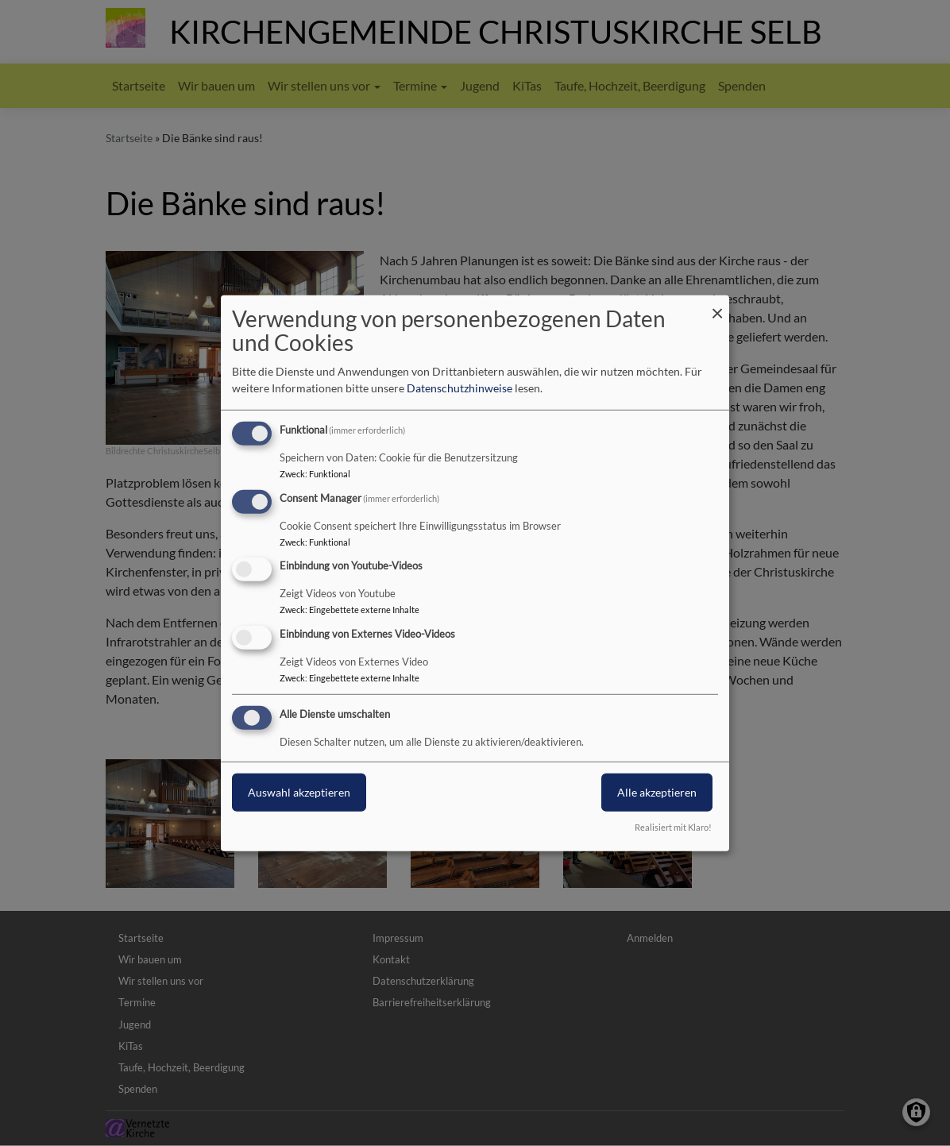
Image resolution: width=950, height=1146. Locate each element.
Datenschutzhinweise (459, 388)
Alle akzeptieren (657, 792)
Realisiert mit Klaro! (673, 827)
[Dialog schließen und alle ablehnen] (717, 304)
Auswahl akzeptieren (299, 792)
